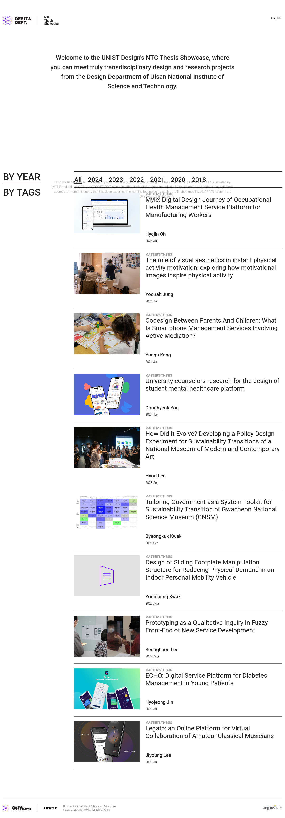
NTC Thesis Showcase (51, 20)
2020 (178, 179)
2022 (136, 179)
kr (279, 18)
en (273, 18)
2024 (95, 179)
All (78, 179)
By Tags (21, 192)
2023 (116, 179)
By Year (21, 177)
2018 (199, 179)
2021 (157, 179)
